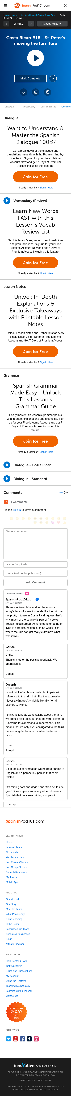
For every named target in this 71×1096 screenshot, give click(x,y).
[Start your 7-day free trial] (16, 1012)
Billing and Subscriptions (19, 971)
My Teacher (12, 877)
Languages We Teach (17, 929)
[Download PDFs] (47, 92)
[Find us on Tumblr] (29, 1038)
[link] (31, 23)
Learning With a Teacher (19, 991)
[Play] (6, 200)
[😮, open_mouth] (47, 522)
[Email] (35, 573)
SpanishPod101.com (45, 1075)
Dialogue (9, 106)
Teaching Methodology (18, 986)
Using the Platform (16, 981)
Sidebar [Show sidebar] (52, 23)
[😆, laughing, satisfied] (47, 518)
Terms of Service (42, 1090)
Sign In (17, 510)
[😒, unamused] (29, 518)
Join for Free (35, 176)
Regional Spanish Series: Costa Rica (38, 15)
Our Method (12, 899)
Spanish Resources (16, 872)
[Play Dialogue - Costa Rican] (6, 465)
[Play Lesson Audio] (35, 58)
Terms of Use (44, 1080)
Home (9, 842)
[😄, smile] (11, 518)
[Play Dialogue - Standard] (6, 478)
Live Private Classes (17, 862)
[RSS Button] (6, 501)
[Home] (32, 8)
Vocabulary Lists (15, 857)
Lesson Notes (48, 106)
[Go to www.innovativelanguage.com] (35, 1064)
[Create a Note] (35, 92)
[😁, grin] (23, 518)
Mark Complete (30, 78)
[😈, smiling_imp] (53, 522)
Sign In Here (46, 187)
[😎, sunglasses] (35, 518)
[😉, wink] (59, 518)
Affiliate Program (15, 944)
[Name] (35, 564)
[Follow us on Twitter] (8, 1038)
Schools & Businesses (18, 934)
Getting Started (14, 966)
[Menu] (5, 5)
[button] (65, 5)
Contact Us (12, 996)
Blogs (9, 939)
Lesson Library (10, 15)
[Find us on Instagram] (36, 1038)
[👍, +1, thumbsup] (65, 522)
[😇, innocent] (35, 522)
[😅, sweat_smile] (53, 518)
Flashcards (12, 852)
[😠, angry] (41, 518)
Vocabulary (29, 106)
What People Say (15, 914)
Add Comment (35, 582)
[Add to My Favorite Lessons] (23, 92)
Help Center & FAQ (16, 961)
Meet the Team (14, 909)
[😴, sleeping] (41, 522)
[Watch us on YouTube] (15, 1038)
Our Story (11, 904)
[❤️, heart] (59, 522)
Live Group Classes (16, 867)
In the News (12, 924)
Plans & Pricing (14, 919)
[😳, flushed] (17, 518)
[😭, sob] (65, 518)
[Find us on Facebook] (22, 1038)
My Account (12, 976)
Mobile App (12, 882)
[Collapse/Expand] (35, 492)
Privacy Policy (27, 1080)
